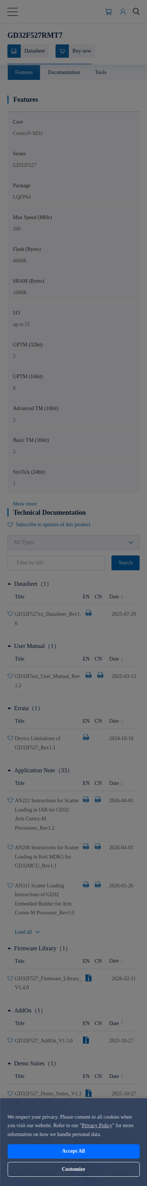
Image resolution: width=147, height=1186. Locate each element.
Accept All (73, 1151)
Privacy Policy (97, 1125)
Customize (73, 1169)
